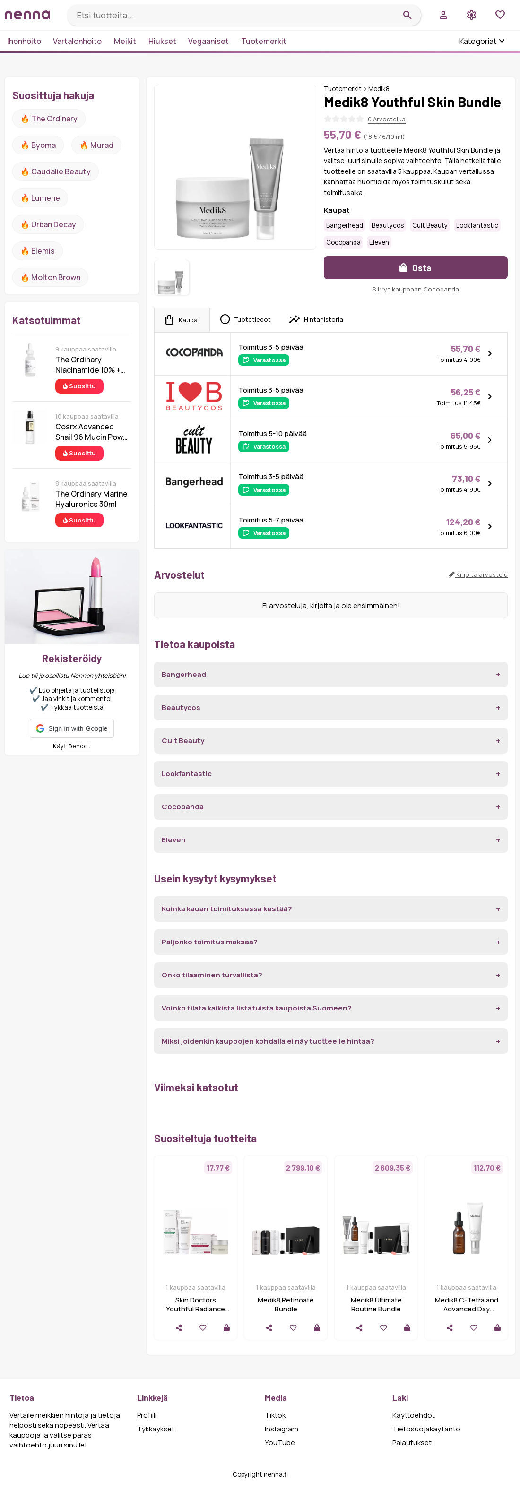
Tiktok (275, 1415)
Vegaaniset (208, 41)
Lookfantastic (477, 225)
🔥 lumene (40, 198)
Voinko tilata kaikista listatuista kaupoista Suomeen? (257, 1008)
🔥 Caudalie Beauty (55, 171)
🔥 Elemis (37, 251)
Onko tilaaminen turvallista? (212, 975)
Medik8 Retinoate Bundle (286, 1304)
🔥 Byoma (38, 145)
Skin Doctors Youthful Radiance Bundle (195, 1308)
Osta (415, 267)
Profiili (146, 1415)
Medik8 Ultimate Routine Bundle (376, 1304)
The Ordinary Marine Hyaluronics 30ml (91, 498)
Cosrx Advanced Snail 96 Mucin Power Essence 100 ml (92, 431)
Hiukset (162, 41)
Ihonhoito (24, 41)
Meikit (125, 41)
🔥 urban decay (48, 224)
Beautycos (388, 225)
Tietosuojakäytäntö (426, 1429)
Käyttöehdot (72, 746)
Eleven (379, 242)
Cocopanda (343, 242)
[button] (71, 728)
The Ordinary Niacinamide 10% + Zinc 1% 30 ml (88, 364)
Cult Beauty (430, 225)
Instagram (281, 1429)
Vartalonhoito (77, 41)
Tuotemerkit (263, 41)
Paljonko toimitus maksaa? (210, 942)
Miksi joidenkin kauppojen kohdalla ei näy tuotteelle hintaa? (268, 1041)
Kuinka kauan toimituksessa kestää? (227, 909)
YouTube (280, 1442)
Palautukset (412, 1442)
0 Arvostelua (387, 119)
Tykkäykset (155, 1429)
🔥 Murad (96, 145)
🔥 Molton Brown (50, 277)
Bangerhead (344, 225)
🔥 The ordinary (49, 118)
